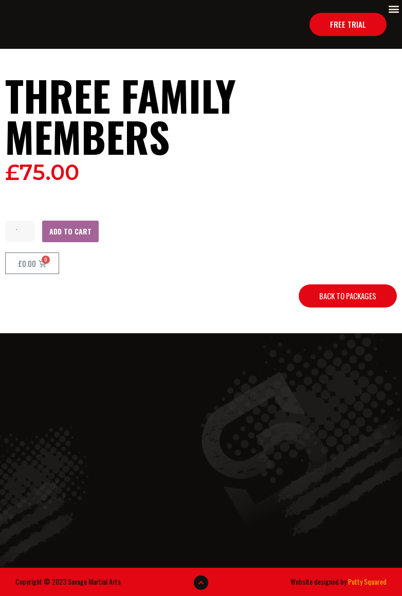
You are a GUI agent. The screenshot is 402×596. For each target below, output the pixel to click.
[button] (393, 8)
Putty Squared (367, 581)
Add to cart (70, 231)
